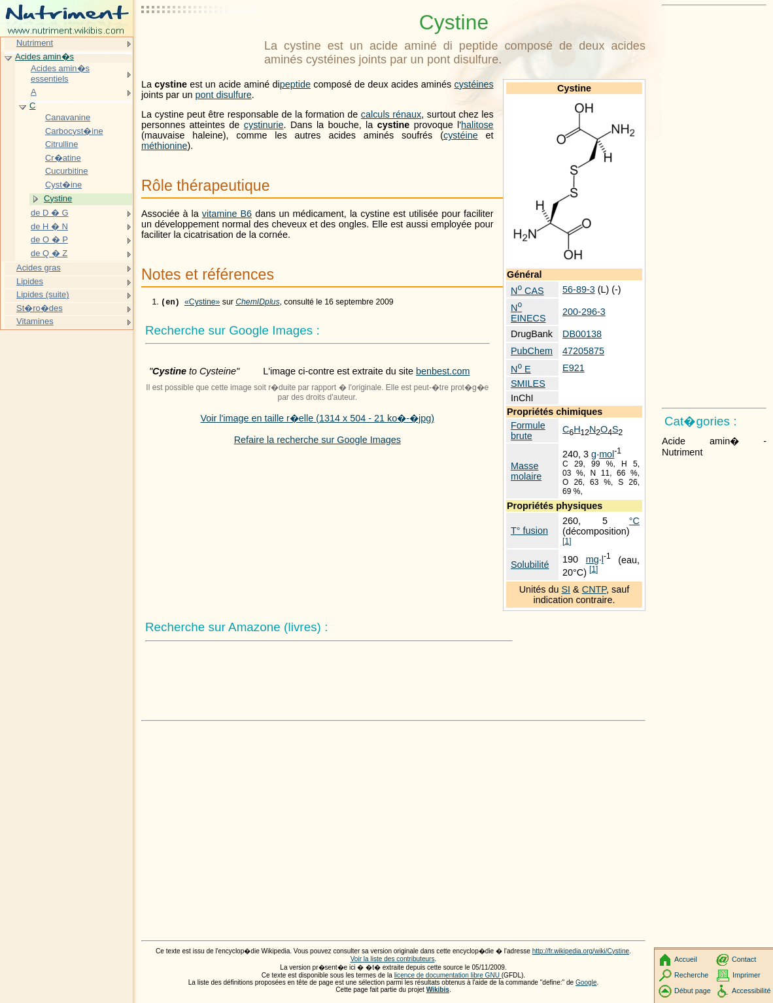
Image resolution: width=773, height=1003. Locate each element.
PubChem (532, 351)
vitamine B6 (227, 213)
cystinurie (264, 125)
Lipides (29, 281)
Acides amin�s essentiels (60, 73)
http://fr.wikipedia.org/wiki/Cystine (580, 951)
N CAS (527, 291)
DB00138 (582, 334)
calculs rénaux (391, 114)
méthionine (164, 145)
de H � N (49, 226)
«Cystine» (202, 303)
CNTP (594, 589)
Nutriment (34, 43)
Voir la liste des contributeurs (393, 958)
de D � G (50, 213)
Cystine (58, 198)
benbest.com (443, 372)
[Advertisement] (200, 42)
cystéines (474, 84)
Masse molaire (526, 471)
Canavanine (67, 117)
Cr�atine (63, 158)
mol (606, 454)
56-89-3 (578, 289)
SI (566, 589)
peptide (295, 84)
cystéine (460, 135)
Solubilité (530, 564)
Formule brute (528, 430)
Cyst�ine (63, 184)
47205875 (583, 351)
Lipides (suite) (42, 294)
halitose (477, 125)
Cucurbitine (66, 171)
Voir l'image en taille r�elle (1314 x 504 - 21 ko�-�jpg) (318, 419)
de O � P (49, 239)
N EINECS (528, 313)
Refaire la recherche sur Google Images (317, 441)
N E (521, 369)
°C (634, 521)
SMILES (528, 383)
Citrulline (61, 144)
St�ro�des (39, 308)
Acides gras (38, 267)
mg (592, 559)
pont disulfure (223, 95)
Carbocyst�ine (74, 131)
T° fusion (529, 530)
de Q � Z (49, 253)
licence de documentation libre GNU (448, 975)
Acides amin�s (44, 56)
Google (586, 982)
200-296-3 (584, 311)
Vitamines (35, 321)
